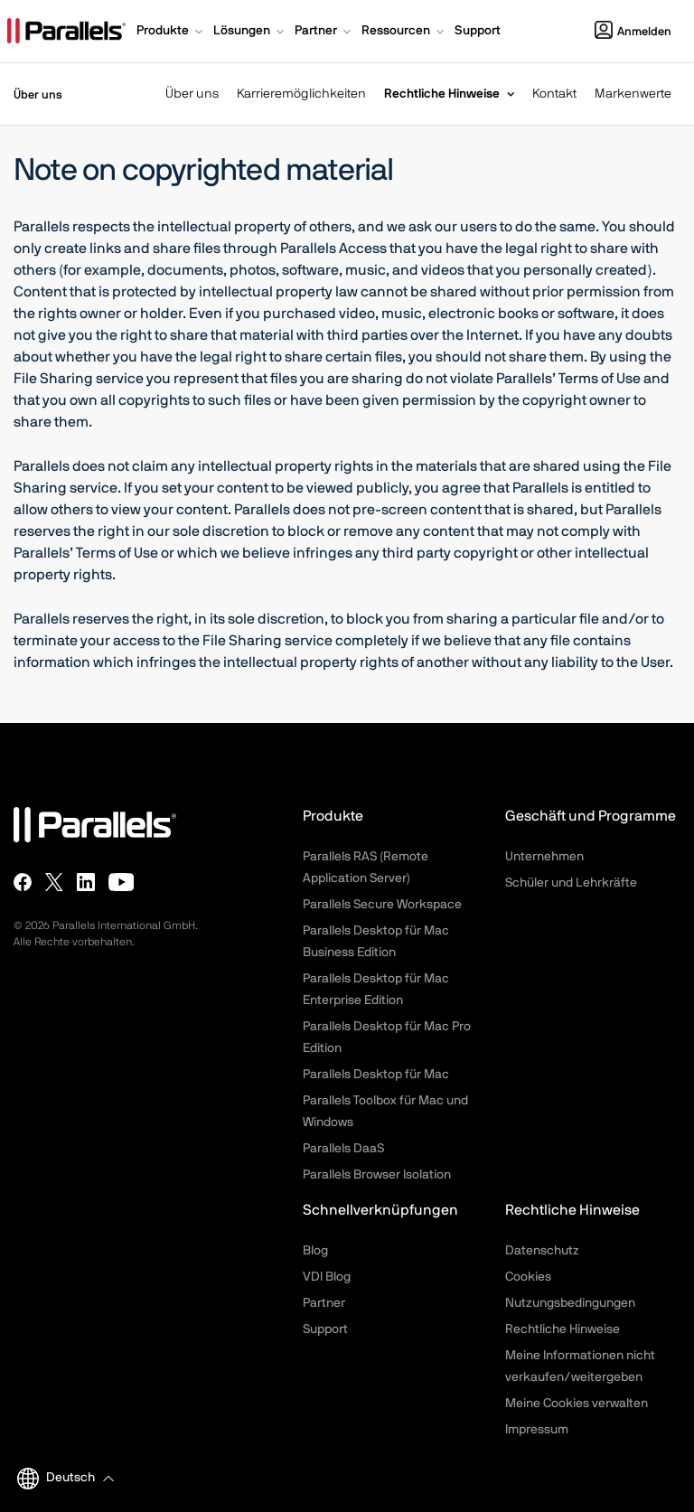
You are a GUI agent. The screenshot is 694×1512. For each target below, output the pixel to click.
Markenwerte (633, 94)
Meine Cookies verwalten (576, 1403)
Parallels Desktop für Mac (376, 1074)
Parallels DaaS (343, 1148)
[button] (171, 32)
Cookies (528, 1277)
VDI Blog (327, 1277)
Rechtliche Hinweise (442, 94)
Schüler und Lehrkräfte (571, 883)
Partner (324, 1303)
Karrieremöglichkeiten (301, 94)
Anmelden (633, 32)
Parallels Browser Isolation (377, 1175)
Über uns (192, 94)
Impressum (536, 1429)
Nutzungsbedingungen (570, 1303)
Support (325, 1329)
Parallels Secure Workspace (382, 904)
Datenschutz (542, 1250)
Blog (315, 1250)
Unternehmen (544, 856)
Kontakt (554, 94)
